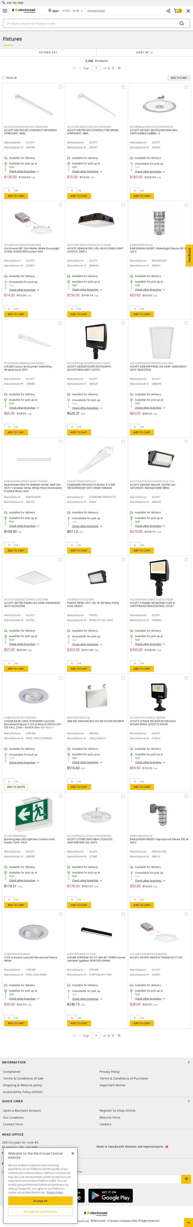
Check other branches (22, 171)
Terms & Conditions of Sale (23, 1078)
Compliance (11, 1072)
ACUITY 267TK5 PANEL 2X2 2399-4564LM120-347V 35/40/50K (32, 604)
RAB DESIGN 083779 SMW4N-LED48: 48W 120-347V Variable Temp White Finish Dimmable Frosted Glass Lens (33, 488)
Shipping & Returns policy (22, 1085)
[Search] (96, 23)
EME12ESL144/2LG (78, 717)
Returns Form (110, 1117)
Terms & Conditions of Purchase (124, 1078)
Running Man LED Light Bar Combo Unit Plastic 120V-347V (29, 841)
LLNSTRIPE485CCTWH (81, 954)
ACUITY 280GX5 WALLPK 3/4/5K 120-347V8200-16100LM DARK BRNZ (153, 486)
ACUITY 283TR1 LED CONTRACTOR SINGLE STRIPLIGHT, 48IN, (93, 131)
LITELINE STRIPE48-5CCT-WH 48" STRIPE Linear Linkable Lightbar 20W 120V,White (96, 959)
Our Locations (13, 1117)
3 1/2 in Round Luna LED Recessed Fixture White (30, 959)
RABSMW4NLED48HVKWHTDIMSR (26, 481)
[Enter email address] (91, 1179)
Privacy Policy (110, 1072)
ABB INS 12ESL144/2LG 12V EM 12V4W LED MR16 (95, 721)
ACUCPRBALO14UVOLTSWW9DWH (89, 836)
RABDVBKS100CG (141, 836)
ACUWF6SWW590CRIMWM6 (148, 954)
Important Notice (112, 1085)
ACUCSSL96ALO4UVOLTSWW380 (26, 126)
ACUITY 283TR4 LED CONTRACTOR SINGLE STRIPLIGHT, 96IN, (30, 131)
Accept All (40, 1201)
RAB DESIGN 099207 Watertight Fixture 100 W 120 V (158, 250)
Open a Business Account (22, 1110)
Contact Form (13, 1124)
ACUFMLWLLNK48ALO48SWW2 (24, 363)
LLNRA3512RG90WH (17, 954)
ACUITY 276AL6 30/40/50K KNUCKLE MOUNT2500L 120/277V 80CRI (153, 722)
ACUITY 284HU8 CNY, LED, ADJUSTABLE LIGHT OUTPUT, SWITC (95, 250)
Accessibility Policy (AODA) (23, 1092)
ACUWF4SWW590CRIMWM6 (22, 245)
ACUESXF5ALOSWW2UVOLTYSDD (88, 363)
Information (96, 1062)
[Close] (72, 1153)
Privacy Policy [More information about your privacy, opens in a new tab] (55, 1192)
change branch (96, 10)
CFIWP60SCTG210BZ (80, 599)
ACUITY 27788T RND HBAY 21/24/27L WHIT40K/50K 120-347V (90, 841)
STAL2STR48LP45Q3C (81, 481)
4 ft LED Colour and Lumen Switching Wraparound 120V (27, 368)
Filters (48, 52)
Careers (106, 1124)
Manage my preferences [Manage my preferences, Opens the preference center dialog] (40, 1211)
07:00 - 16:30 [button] (71, 10)
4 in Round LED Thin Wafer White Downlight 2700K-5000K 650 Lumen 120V (31, 250)
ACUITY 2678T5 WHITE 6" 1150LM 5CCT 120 (156, 957)
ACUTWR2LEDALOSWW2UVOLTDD (152, 481)
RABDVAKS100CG (141, 245)
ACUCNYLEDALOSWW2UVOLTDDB (89, 245)
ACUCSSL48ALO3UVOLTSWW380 (89, 126)
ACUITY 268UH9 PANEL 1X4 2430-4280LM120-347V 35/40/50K (158, 368)
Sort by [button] (142, 52)
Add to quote (16, 787)
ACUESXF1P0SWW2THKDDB (147, 717)
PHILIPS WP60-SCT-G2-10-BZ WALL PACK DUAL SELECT (93, 604)
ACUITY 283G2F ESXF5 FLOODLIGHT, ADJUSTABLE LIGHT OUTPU (89, 368)
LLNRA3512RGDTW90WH (20, 717)
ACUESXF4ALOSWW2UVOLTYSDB (151, 599)
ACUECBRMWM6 (15, 836)
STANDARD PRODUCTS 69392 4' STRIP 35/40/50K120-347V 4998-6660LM (91, 486)
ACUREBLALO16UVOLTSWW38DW (151, 126)
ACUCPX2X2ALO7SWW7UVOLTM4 (26, 599)
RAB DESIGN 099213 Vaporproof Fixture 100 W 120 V (159, 841)
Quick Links (96, 1101)
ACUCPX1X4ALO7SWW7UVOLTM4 (151, 363)
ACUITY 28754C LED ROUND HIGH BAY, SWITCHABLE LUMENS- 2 (154, 131)
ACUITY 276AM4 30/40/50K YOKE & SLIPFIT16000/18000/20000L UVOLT (152, 604)
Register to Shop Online (118, 1110)
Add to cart (16, 196)
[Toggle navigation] (5, 11)
